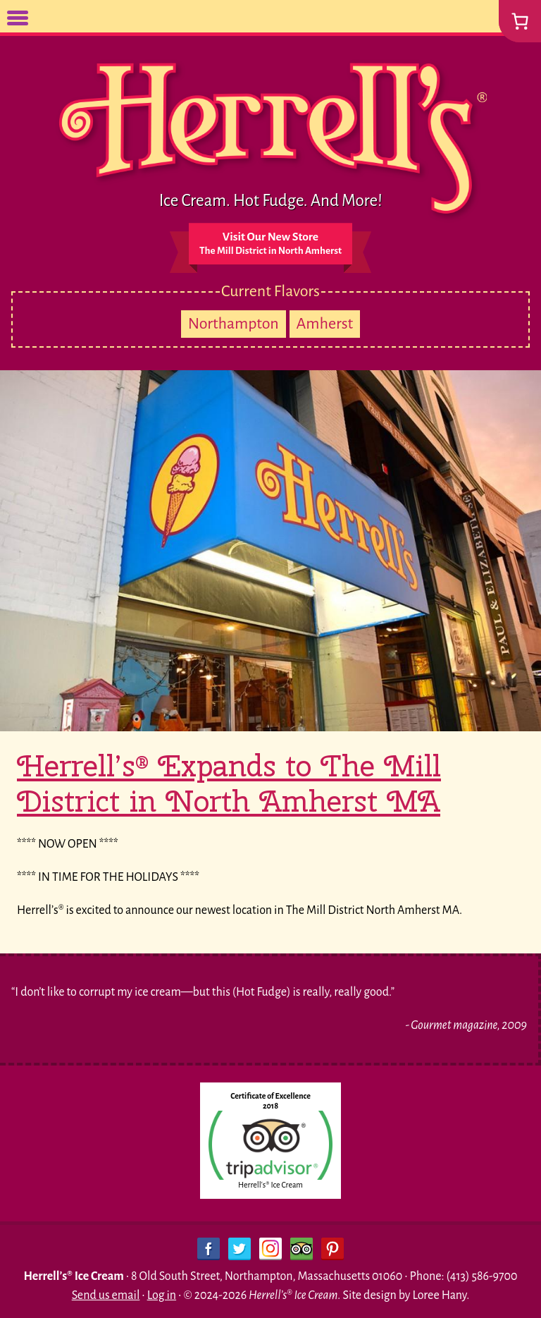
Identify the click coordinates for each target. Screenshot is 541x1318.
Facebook (208, 1249)
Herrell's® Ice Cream (270, 1184)
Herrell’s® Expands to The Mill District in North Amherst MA (229, 783)
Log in (161, 1295)
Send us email (106, 1295)
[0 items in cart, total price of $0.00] (520, 21)
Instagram (270, 1249)
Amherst (325, 323)
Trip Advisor (301, 1249)
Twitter (239, 1249)
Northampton (233, 323)
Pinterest (332, 1249)
